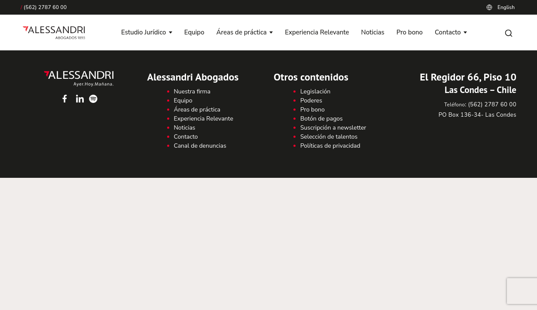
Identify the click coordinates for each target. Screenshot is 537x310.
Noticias (372, 32)
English (506, 7)
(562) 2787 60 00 (44, 7)
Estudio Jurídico (143, 32)
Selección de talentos (328, 137)
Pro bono (410, 32)
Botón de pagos (321, 119)
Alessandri (79, 79)
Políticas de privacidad (330, 146)
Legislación (315, 91)
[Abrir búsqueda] (508, 32)
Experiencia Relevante (317, 32)
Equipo (194, 32)
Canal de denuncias (200, 146)
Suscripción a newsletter (333, 128)
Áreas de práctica (242, 32)
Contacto (448, 32)
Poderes (311, 100)
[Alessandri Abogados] (54, 32)
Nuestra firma (192, 91)
